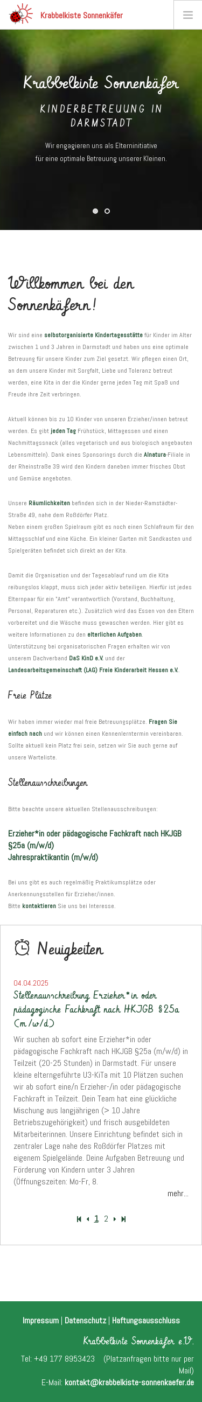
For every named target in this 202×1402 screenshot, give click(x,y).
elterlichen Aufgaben (114, 634)
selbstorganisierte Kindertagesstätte (93, 335)
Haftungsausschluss (146, 1320)
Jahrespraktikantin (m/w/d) (53, 857)
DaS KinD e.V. (86, 658)
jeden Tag (63, 431)
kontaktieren (39, 906)
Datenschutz (85, 1320)
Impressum (41, 1320)
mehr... (178, 1193)
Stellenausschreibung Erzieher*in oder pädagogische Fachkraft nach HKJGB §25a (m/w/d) (96, 1009)
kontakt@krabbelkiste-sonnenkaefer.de (129, 1382)
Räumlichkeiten (49, 503)
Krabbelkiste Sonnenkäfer (66, 13)
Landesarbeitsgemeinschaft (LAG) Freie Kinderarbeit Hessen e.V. (93, 670)
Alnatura (155, 454)
